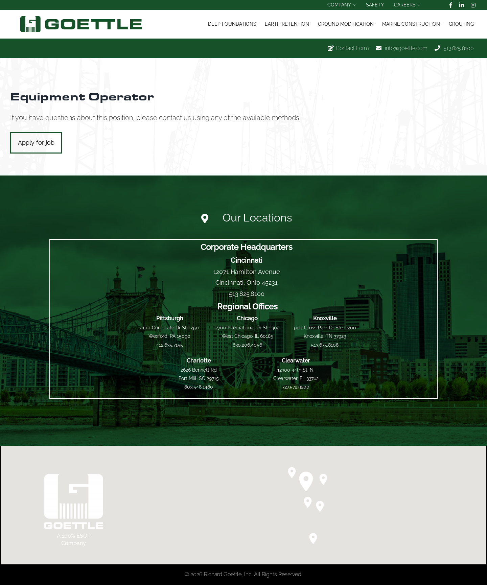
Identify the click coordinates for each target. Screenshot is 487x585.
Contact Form (352, 48)
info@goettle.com (406, 48)
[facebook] (451, 5)
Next (465, 64)
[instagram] (473, 5)
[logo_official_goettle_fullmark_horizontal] (81, 19)
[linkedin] (461, 5)
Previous (443, 64)
